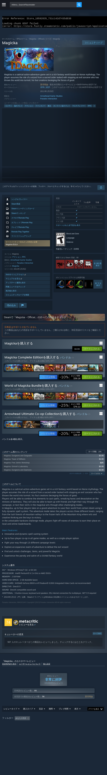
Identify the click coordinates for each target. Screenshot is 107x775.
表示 (76, 715)
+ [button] (94, 108)
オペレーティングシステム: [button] (40, 728)
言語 (41, 715)
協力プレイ (18, 108)
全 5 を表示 (98, 286)
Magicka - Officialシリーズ (40, 41)
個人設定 (46, 666)
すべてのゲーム (8, 41)
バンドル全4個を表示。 (13, 441)
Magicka (15, 268)
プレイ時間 (63, 715)
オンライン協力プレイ (61, 108)
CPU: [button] (59, 728)
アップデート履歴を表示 (15, 284)
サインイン (75, 188)
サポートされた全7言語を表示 (68, 227)
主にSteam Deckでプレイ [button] (13, 728)
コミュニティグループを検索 (17, 296)
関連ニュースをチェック (15, 288)
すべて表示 (97, 635)
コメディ (8, 108)
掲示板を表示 (11, 292)
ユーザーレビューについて (30, 666)
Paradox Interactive (48, 100)
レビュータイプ (10, 715)
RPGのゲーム (22, 41)
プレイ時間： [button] (76, 724)
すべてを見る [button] (95, 475)
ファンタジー (40, 108)
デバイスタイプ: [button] (83, 728)
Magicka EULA (12, 246)
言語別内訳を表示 (9, 666)
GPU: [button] (69, 728)
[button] (27, 245)
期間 (51, 715)
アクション (29, 108)
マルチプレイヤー (78, 108)
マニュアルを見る (14, 280)
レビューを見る (26, 626)
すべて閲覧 (95, 453)
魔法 (49, 108)
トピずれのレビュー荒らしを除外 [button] (51, 724)
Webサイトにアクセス (16, 276)
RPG (89, 108)
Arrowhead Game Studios (51, 98)
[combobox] (43, 4)
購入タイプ (28, 715)
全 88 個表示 (97, 266)
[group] (53, 726)
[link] (70, 378)
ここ (79, 644)
